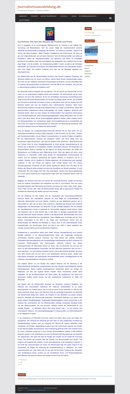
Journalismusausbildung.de (39, 6)
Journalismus (88, 32)
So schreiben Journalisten (87, 16)
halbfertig (87, 76)
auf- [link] (35, 56)
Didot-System (88, 73)
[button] (27, 16)
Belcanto (87, 68)
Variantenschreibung (90, 35)
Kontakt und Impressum (48, 16)
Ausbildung (22, 16)
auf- (21, 362)
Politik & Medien (24, 20)
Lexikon (73, 16)
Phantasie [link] (67, 69)
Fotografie (34, 16)
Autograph (88, 71)
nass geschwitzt (89, 65)
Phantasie (23, 360)
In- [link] (60, 183)
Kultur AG (63, 16)
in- (21, 364)
